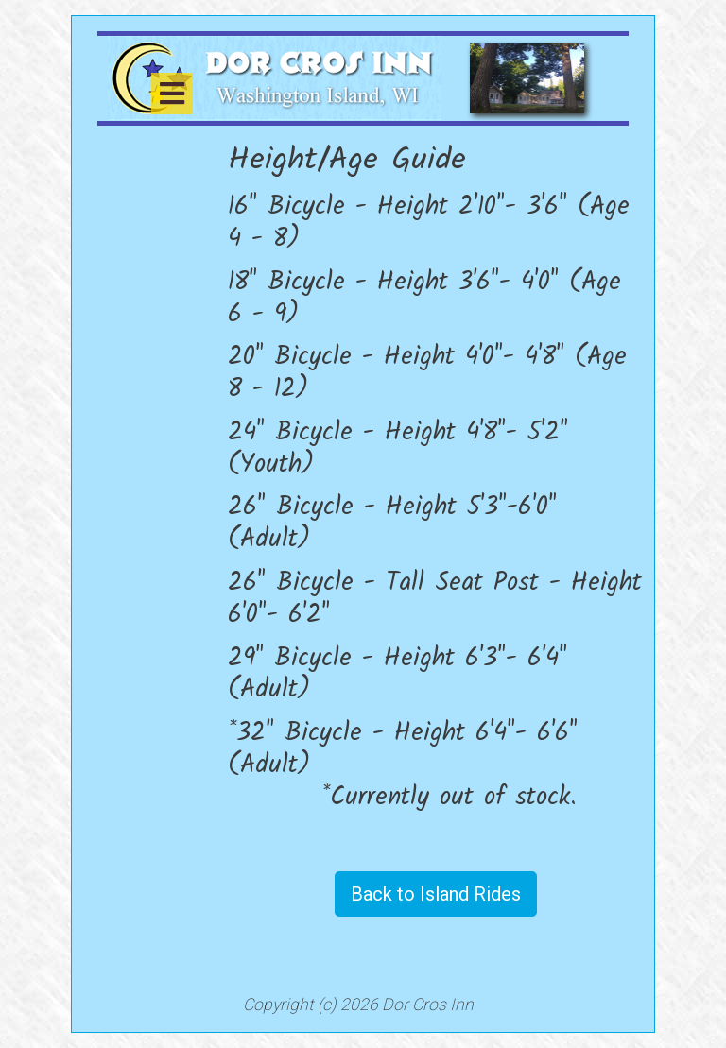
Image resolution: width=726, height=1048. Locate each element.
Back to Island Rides (436, 894)
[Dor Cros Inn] (274, 77)
